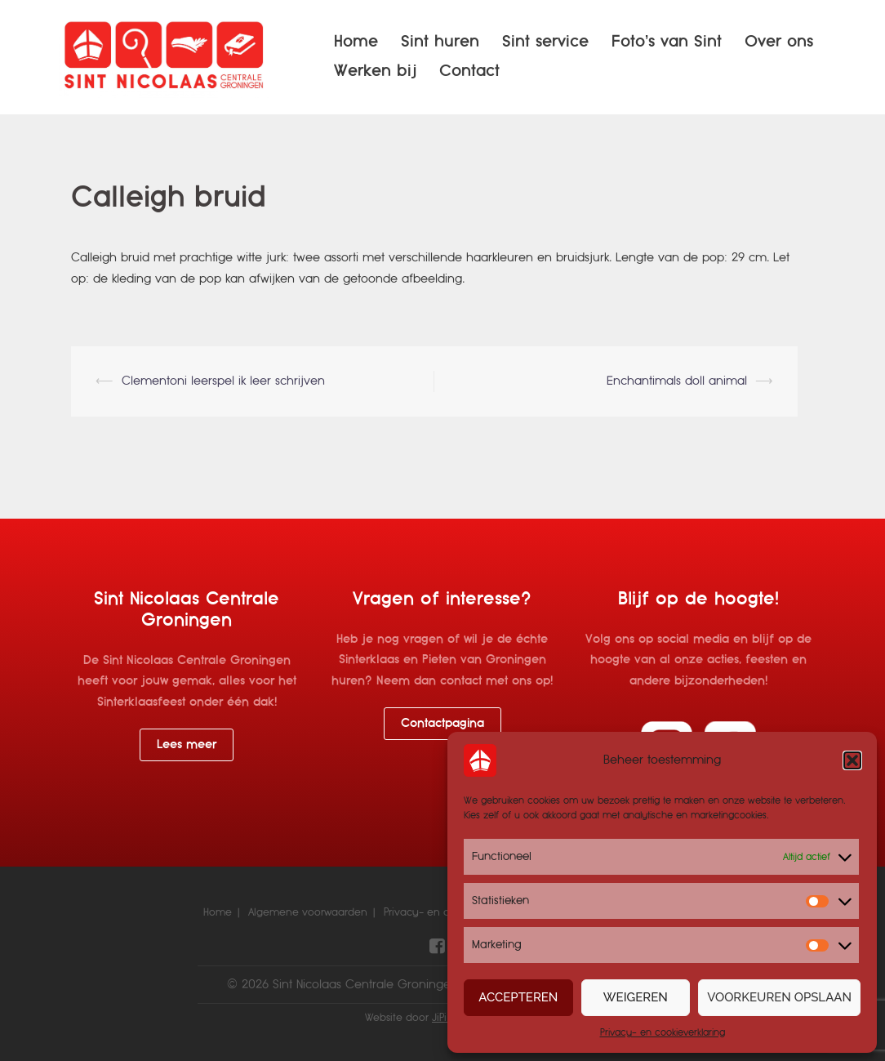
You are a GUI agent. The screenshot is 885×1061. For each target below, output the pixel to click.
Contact (469, 70)
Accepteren (518, 997)
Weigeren (635, 997)
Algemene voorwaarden (307, 912)
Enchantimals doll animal (677, 380)
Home (356, 41)
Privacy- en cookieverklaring (662, 1032)
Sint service (545, 41)
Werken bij (375, 70)
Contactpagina (442, 723)
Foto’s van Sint (666, 41)
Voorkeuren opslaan (779, 997)
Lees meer (186, 744)
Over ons (779, 41)
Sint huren (440, 41)
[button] (852, 760)
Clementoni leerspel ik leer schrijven (223, 380)
